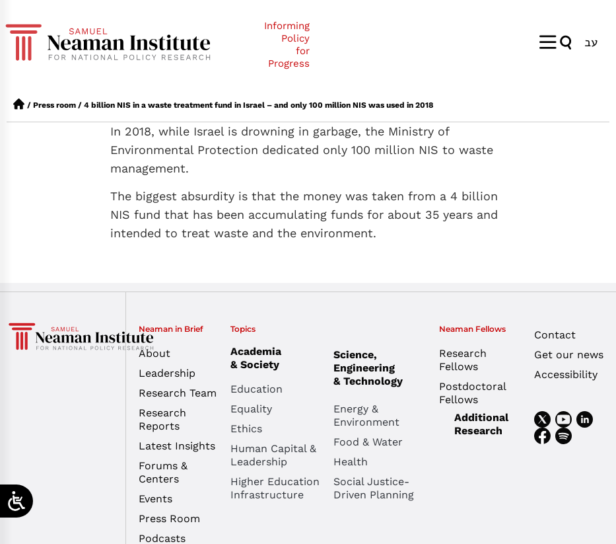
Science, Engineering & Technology (384, 367)
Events (155, 498)
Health (350, 461)
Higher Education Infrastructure (275, 488)
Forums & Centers (163, 472)
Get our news (568, 354)
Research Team (178, 393)
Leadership (167, 373)
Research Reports (162, 419)
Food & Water (368, 442)
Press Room (169, 518)
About (154, 353)
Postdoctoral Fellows (472, 393)
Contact (555, 335)
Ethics (246, 428)
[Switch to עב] (591, 42)
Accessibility (566, 374)
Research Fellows (463, 360)
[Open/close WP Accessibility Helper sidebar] (16, 501)
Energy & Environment (366, 415)
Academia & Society (259, 358)
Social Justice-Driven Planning (373, 488)
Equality (251, 409)
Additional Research (481, 424)
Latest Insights (177, 446)
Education (256, 389)
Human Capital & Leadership (273, 455)
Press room (54, 105)
